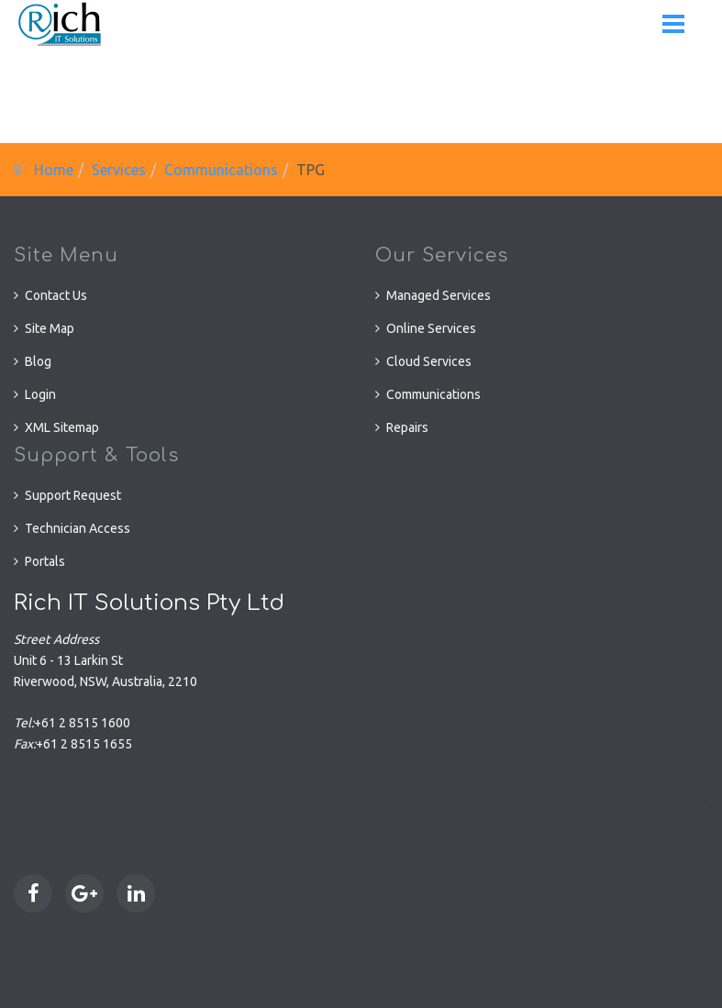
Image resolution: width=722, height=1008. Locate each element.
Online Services (431, 328)
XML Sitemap (62, 427)
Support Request (73, 495)
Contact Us (56, 295)
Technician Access (77, 528)
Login (40, 394)
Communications (221, 169)
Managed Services (438, 295)
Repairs (407, 427)
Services (119, 169)
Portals (45, 561)
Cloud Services (429, 361)
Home (53, 169)
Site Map (49, 328)
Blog (38, 361)
